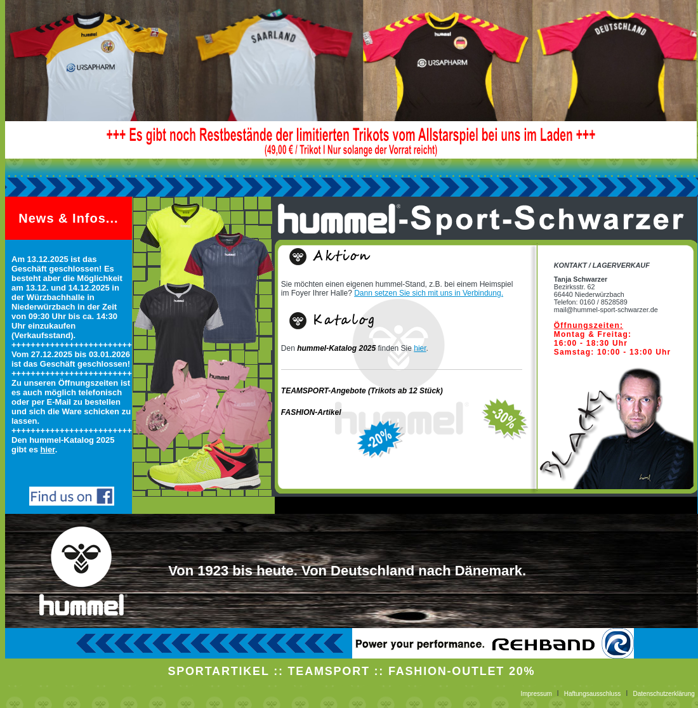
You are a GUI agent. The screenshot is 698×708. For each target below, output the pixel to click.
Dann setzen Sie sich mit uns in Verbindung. (428, 293)
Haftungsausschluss (592, 693)
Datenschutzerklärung (664, 693)
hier (48, 449)
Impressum (536, 693)
